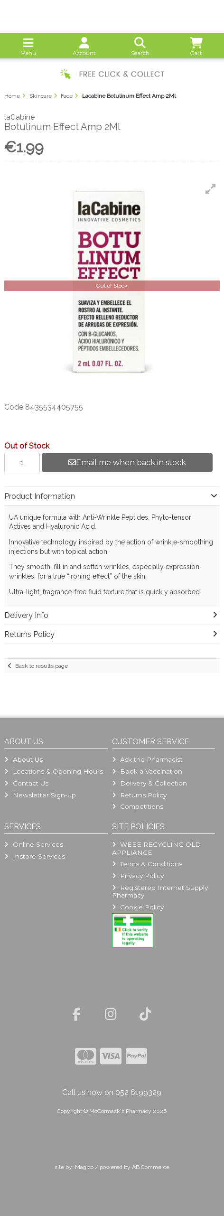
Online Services (33, 844)
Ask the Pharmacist (147, 759)
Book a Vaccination (147, 771)
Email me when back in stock (127, 462)
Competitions (137, 806)
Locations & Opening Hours (53, 771)
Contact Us (26, 783)
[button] (210, 188)
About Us (23, 759)
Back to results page (41, 666)
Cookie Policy (138, 907)
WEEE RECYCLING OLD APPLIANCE (156, 848)
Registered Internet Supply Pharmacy (160, 891)
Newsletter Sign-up (39, 795)
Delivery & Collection (149, 783)
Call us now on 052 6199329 (111, 1092)
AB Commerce (150, 1167)
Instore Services (34, 856)
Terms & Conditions (147, 864)
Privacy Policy (138, 875)
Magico (84, 1167)
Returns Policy (139, 795)
